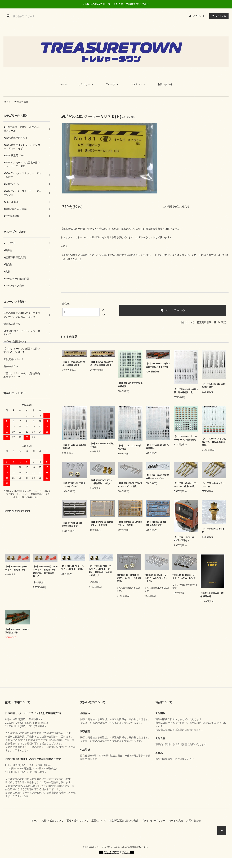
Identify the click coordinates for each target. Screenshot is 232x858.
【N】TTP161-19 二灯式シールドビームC (73, 485)
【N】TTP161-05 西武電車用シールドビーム (157, 477)
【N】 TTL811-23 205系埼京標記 (129, 447)
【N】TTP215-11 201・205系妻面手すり (157, 523)
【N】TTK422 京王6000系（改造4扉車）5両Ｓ (101, 363)
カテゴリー (86, 84)
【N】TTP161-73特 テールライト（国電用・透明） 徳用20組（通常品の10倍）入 (101, 571)
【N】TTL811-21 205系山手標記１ (74, 446)
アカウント (199, 15)
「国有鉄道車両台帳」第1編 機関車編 (212, 595)
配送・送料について (78, 820)
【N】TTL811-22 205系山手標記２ (102, 445)
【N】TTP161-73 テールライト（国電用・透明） (72, 567)
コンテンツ (138, 84)
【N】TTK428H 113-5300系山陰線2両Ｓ (17, 631)
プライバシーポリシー (154, 820)
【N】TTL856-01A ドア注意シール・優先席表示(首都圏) (214, 442)
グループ (112, 84)
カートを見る (177, 820)
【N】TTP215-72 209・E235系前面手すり (73, 524)
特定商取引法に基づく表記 (211, 322)
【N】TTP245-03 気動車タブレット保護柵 (101, 523)
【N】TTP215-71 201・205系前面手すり (185, 539)
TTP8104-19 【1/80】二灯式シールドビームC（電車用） (129, 578)
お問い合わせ (165, 84)
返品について (187, 322)
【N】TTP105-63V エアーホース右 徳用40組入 (186, 485)
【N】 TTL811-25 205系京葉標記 (157, 446)
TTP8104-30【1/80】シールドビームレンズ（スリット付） (156, 578)
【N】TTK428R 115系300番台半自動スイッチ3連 (158, 365)
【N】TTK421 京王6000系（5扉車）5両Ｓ (73, 363)
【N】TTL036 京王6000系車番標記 (130, 385)
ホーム (63, 84)
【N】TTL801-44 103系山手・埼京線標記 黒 (186, 391)
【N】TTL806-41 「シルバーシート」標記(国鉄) (185, 438)
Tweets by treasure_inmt (16, 511)
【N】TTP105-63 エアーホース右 (213, 485)
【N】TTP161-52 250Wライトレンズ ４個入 (130, 485)
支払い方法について (54, 820)
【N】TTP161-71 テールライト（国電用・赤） (16, 568)
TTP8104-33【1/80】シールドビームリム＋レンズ (184, 576)
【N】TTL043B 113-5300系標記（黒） (213, 385)
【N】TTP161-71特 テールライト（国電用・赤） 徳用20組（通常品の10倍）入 (45, 571)
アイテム (218, 15)
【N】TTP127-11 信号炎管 (213, 530)
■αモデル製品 (21, 102)
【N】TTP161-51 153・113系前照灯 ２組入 (101, 482)
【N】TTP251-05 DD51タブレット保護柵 (130, 523)
